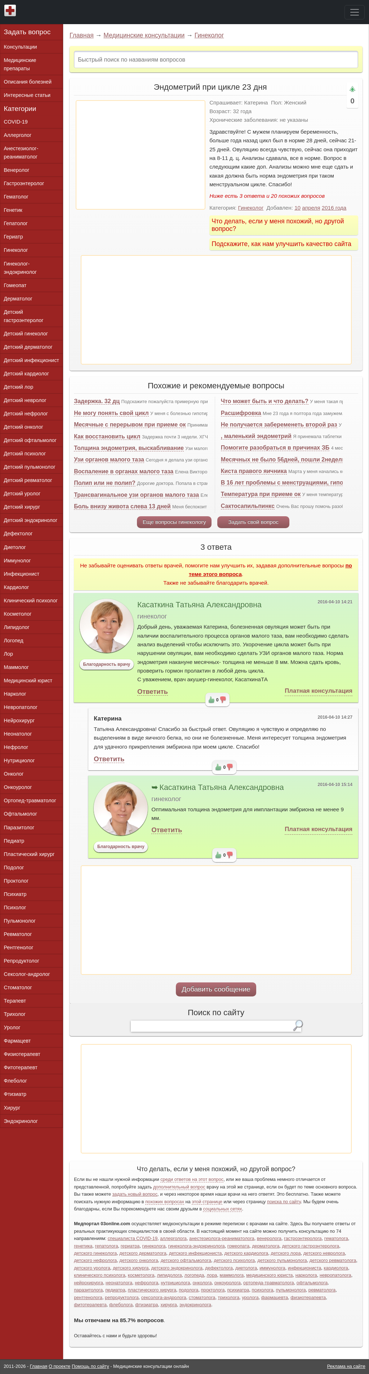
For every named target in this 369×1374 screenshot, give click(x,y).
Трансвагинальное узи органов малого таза (136, 495)
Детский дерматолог (28, 347)
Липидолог (17, 627)
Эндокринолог (21, 1121)
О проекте (59, 1366)
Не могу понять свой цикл (111, 413)
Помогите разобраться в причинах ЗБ (275, 448)
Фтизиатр (15, 1094)
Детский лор (19, 387)
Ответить (152, 691)
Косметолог (18, 614)
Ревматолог (18, 934)
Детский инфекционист (31, 360)
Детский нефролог (26, 413)
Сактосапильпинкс (248, 506)
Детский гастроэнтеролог (24, 316)
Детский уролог (22, 493)
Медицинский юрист (28, 680)
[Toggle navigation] (354, 12)
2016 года (334, 208)
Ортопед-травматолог (30, 800)
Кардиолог (16, 587)
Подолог (14, 867)
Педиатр (14, 841)
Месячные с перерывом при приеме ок (130, 424)
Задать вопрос (27, 32)
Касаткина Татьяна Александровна (199, 605)
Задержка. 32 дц (97, 401)
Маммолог (16, 667)
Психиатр (15, 894)
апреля (311, 208)
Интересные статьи (27, 95)
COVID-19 (16, 122)
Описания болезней (28, 82)
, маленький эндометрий (256, 436)
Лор (8, 654)
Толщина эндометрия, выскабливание (129, 448)
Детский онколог (23, 427)
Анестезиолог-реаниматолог (21, 153)
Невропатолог (20, 707)
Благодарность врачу (106, 664)
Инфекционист (22, 574)
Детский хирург (22, 507)
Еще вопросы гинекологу (174, 522)
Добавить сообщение (216, 989)
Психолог (15, 907)
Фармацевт (17, 1041)
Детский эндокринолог (31, 520)
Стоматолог (18, 987)
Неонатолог (18, 734)
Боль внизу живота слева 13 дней (122, 506)
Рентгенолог (19, 947)
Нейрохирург (19, 720)
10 (297, 208)
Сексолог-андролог (27, 974)
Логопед (13, 640)
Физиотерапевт (22, 1054)
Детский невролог (25, 400)
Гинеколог (209, 35)
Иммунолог (17, 560)
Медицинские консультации (143, 35)
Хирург (12, 1108)
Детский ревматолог (28, 480)
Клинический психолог (31, 600)
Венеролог (17, 170)
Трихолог (15, 1014)
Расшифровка (241, 413)
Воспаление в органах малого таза (123, 471)
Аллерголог (18, 135)
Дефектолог (18, 533)
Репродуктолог (21, 961)
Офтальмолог (20, 814)
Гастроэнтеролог (24, 183)
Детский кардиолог (26, 373)
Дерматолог (18, 299)
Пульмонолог (20, 921)
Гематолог (16, 197)
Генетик (13, 210)
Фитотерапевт (20, 1067)
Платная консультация (318, 690)
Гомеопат (15, 285)
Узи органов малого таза (109, 459)
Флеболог (15, 1081)
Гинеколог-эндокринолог (20, 268)
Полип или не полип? (104, 483)
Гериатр (13, 237)
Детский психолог (25, 453)
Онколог (14, 774)
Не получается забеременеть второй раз (279, 424)
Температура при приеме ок (261, 494)
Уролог (12, 1027)
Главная (82, 35)
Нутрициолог (19, 760)
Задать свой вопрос (253, 522)
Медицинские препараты (20, 64)
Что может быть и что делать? (264, 401)
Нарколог (15, 694)
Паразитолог (19, 827)
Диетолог (15, 547)
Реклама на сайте (346, 1366)
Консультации (20, 47)
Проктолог (16, 881)
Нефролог (16, 747)
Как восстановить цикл (107, 436)
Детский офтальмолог (30, 440)
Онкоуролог (18, 787)
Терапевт (15, 1001)
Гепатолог (16, 223)
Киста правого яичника (254, 471)
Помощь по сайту (90, 1366)
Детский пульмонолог (29, 467)
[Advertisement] (140, 154)
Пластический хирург (29, 854)
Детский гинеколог (26, 333)
